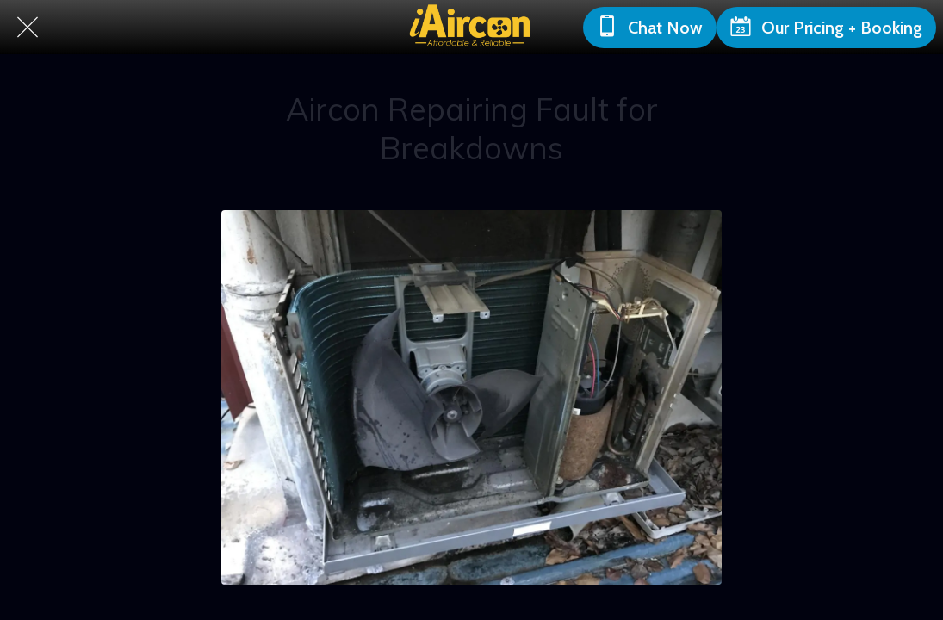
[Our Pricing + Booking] (826, 27)
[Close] (27, 27)
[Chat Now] (650, 27)
